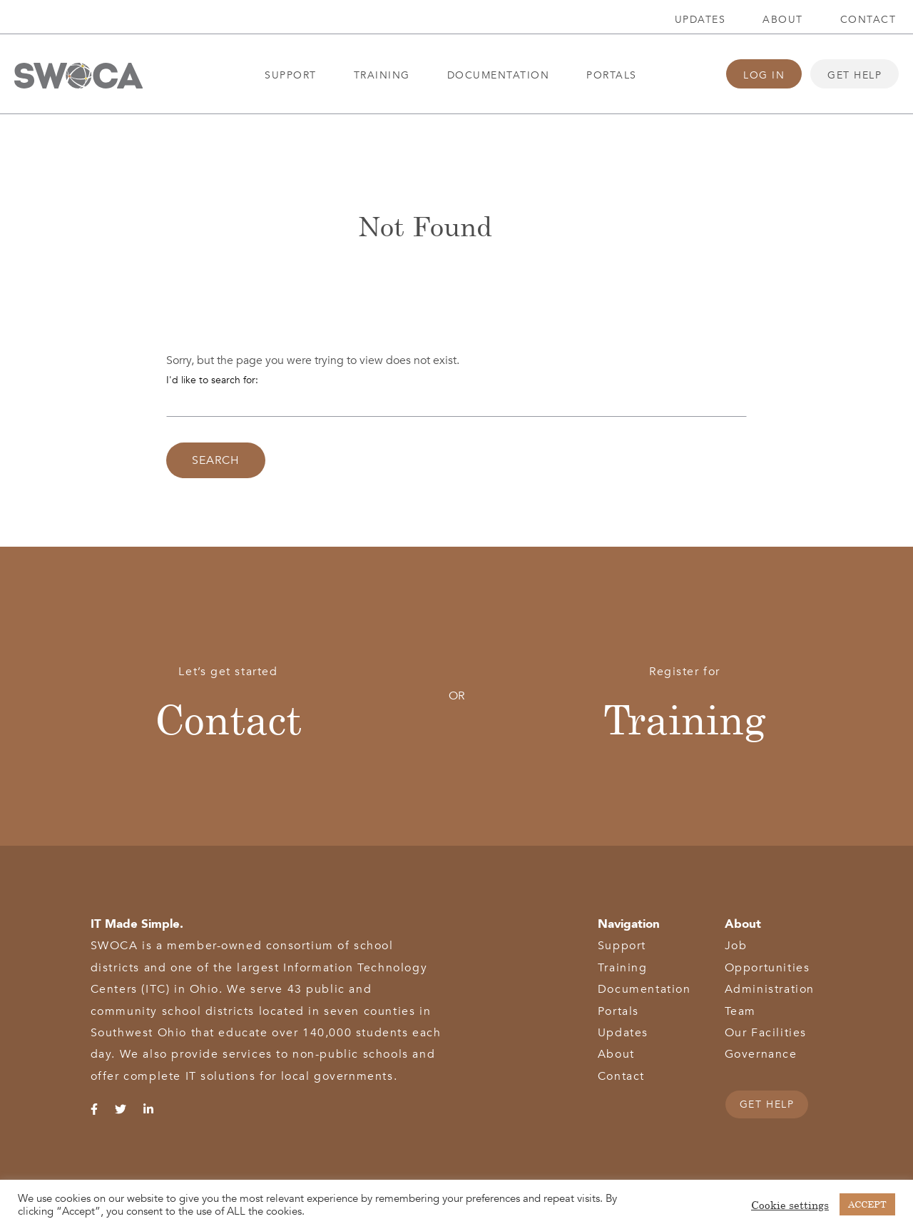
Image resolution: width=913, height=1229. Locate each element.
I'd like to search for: (212, 380)
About (782, 19)
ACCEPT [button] (867, 1204)
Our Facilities (766, 1033)
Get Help (854, 75)
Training (382, 75)
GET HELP (767, 1104)
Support (291, 75)
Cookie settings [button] (790, 1204)
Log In (764, 75)
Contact (868, 19)
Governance (761, 1054)
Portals (611, 75)
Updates (700, 19)
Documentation (498, 75)
